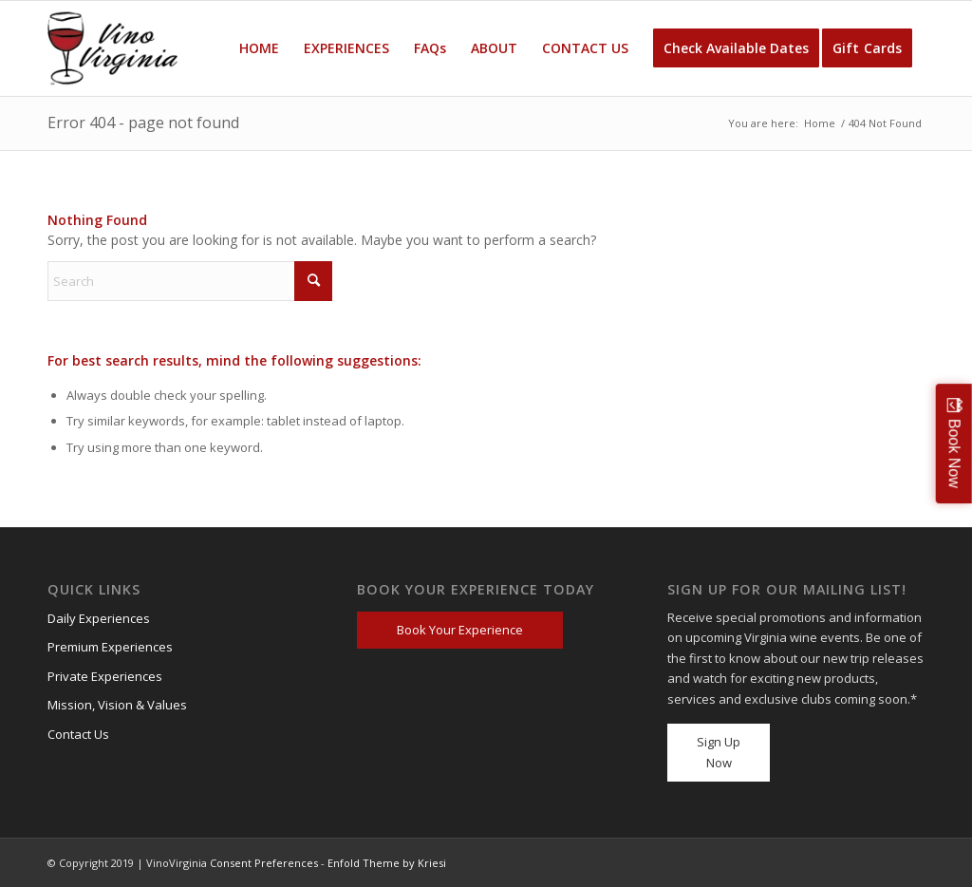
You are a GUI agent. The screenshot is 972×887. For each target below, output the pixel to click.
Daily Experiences (98, 618)
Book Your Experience (460, 629)
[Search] (189, 281)
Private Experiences (104, 676)
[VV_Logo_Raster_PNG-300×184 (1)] (112, 48)
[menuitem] (259, 48)
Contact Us (78, 734)
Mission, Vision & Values (117, 704)
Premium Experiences (110, 646)
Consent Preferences (264, 863)
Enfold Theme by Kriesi (386, 863)
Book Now (954, 453)
